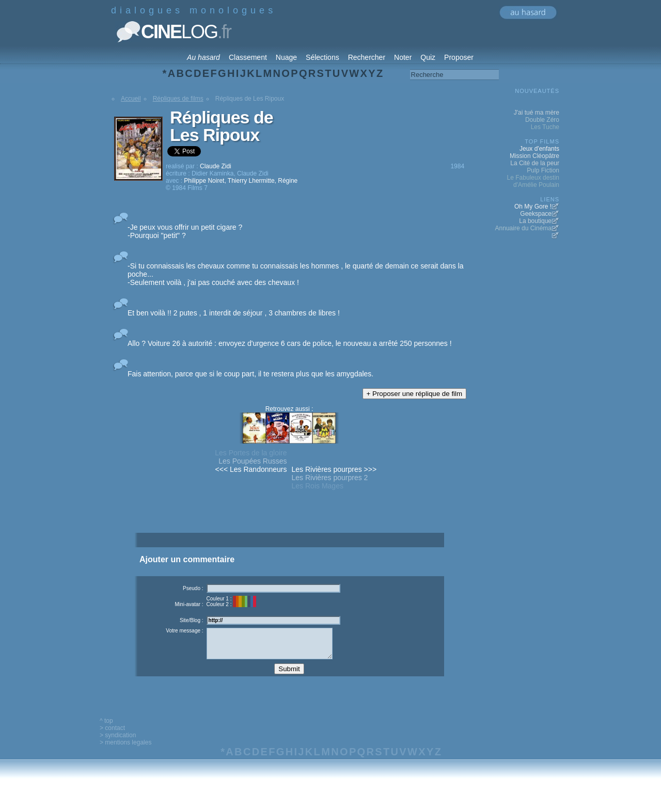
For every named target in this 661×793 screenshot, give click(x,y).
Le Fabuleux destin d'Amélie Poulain (533, 181)
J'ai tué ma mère (536, 112)
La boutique (535, 221)
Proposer (459, 57)
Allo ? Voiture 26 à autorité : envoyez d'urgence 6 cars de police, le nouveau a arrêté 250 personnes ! (290, 343)
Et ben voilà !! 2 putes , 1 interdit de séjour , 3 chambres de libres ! (234, 313)
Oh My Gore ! (533, 206)
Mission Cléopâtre (534, 156)
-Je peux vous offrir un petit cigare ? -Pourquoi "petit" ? (185, 231)
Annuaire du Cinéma (523, 228)
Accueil (131, 98)
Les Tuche (545, 127)
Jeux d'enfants (539, 148)
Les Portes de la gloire (251, 453)
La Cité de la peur (534, 163)
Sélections (322, 57)
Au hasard (203, 57)
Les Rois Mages (317, 486)
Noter (403, 57)
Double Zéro (542, 119)
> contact (112, 735)
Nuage (286, 57)
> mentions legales (125, 750)
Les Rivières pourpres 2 (330, 477)
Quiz (427, 57)
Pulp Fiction (543, 170)
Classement (248, 57)
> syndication (118, 743)
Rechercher (366, 57)
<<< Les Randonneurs (251, 469)
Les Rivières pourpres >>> (334, 469)
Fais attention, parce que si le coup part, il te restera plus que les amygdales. (250, 374)
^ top (106, 728)
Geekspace (536, 213)
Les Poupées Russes (252, 461)
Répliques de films (178, 98)
